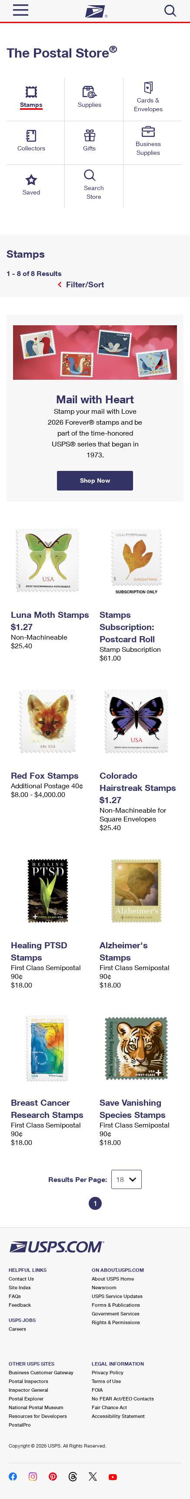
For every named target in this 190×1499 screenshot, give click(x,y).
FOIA (97, 1390)
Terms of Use (106, 1381)
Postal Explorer (26, 1398)
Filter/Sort (84, 284)
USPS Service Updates (117, 1296)
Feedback (20, 1305)
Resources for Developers (38, 1416)
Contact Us (21, 1278)
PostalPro (20, 1424)
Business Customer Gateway (41, 1372)
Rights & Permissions (116, 1322)
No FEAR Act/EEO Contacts (123, 1398)
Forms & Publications (116, 1305)
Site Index (20, 1287)
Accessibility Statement (118, 1416)
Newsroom (104, 1287)
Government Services (116, 1313)
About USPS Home (113, 1278)
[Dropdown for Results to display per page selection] (126, 1179)
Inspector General (28, 1390)
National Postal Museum (36, 1407)
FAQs (15, 1296)
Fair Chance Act (109, 1407)
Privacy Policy (107, 1372)
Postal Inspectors (28, 1381)
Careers (17, 1329)
